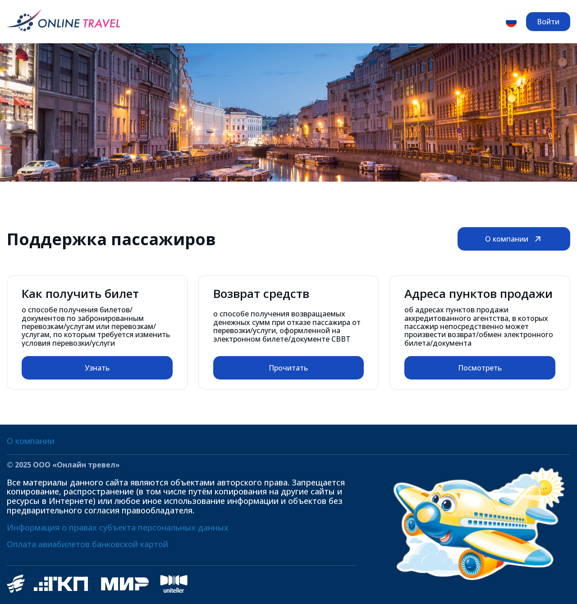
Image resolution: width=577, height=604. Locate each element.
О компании (514, 239)
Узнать (97, 368)
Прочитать (288, 368)
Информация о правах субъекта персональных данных (118, 527)
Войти (548, 22)
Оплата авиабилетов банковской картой (87, 544)
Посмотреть (480, 368)
